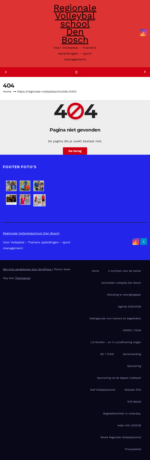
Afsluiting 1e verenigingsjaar (124, 294)
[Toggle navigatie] (76, 72)
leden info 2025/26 (129, 425)
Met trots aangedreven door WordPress (27, 269)
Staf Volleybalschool (102, 389)
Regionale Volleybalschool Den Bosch (75, 23)
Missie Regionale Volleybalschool (121, 437)
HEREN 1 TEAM (132, 330)
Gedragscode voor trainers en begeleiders (115, 318)
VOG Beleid (134, 401)
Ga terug (74, 151)
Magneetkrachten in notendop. (122, 413)
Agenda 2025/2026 (129, 306)
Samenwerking (132, 354)
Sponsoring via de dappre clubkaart (119, 377)
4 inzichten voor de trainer (124, 270)
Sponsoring (134, 366)
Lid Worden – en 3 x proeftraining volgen (116, 342)
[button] (145, 72)
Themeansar (22, 278)
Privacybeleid (133, 449)
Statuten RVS (132, 389)
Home (7, 91)
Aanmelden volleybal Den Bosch (121, 282)
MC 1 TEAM (107, 354)
